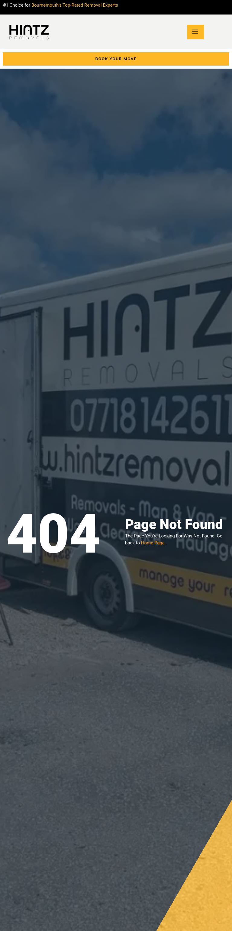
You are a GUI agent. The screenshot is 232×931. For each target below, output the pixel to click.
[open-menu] (195, 31)
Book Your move (116, 59)
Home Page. (153, 543)
